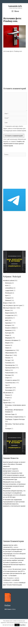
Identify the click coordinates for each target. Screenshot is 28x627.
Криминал (8, 330)
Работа (7, 370)
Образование (9, 353)
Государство (9, 315)
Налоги (7, 345)
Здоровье (8, 323)
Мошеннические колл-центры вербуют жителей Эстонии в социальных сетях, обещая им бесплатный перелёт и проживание (14, 562)
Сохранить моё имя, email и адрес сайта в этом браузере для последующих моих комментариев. (14, 128)
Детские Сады (10, 414)
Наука (7, 348)
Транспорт (8, 387)
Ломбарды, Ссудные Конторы (15, 419)
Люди (7, 335)
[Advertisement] (14, 68)
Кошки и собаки (10, 328)
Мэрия (7, 343)
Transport (8, 298)
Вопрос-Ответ (7, 303)
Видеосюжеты (10, 313)
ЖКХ (6, 320)
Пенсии (7, 358)
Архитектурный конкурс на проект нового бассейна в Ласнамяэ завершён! (14, 464)
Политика (8, 363)
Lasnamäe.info (15, 6)
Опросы (5, 400)
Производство (10, 365)
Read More (23, 625)
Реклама (8, 375)
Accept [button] (17, 625)
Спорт (7, 378)
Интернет (8, 325)
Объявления (7, 392)
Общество (8, 355)
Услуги (7, 397)
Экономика (8, 390)
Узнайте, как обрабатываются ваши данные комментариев (14, 144)
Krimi (6, 285)
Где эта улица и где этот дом (12, 305)
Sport (7, 295)
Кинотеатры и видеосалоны (14, 417)
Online (10, 609)
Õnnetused (8, 293)
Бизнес (7, 310)
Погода (7, 360)
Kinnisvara (8, 283)
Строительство (10, 383)
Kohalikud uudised (8, 280)
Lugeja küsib (9, 290)
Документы (9, 318)
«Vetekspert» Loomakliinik (11, 580)
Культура (8, 333)
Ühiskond (8, 300)
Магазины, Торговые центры (14, 424)
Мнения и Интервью (11, 340)
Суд (6, 385)
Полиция (8, 428)
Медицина (8, 338)
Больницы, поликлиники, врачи (15, 405)
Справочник (7, 402)
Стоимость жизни (11, 380)
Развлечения (9, 373)
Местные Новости (9, 308)
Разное (7, 395)
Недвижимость (10, 350)
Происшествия (10, 368)
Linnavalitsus (9, 288)
